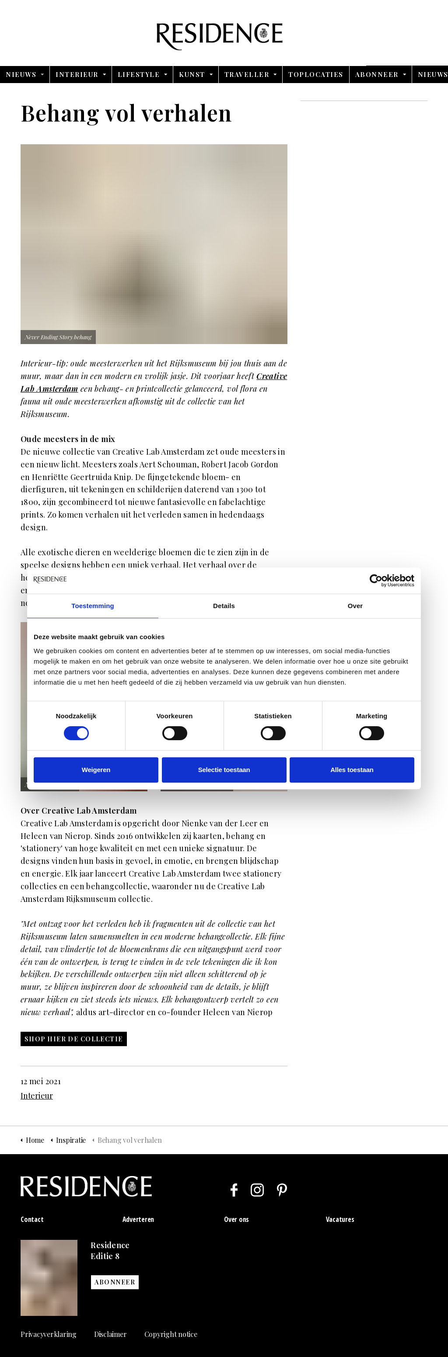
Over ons (236, 1219)
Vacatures (340, 1219)
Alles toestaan (352, 769)
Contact (32, 1219)
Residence (224, 32)
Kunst (192, 74)
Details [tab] (224, 605)
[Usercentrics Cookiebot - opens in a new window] (376, 580)
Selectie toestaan (224, 769)
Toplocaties (315, 74)
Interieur (77, 74)
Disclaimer (110, 1334)
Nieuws (21, 74)
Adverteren (138, 1219)
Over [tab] (355, 605)
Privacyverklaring (49, 1334)
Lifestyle (139, 74)
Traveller (247, 74)
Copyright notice (170, 1334)
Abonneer (377, 74)
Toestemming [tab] (92, 605)
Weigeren (96, 769)
